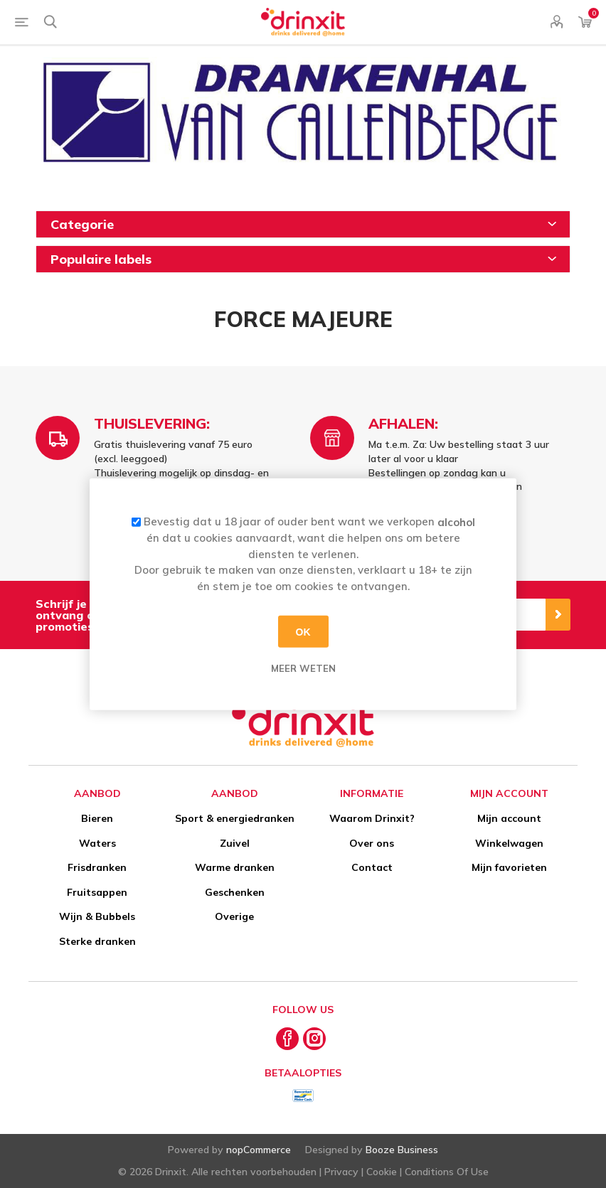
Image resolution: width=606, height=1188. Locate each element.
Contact (372, 867)
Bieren (97, 818)
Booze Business (402, 1149)
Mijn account (509, 818)
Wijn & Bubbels (97, 916)
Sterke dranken (97, 941)
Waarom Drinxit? (372, 818)
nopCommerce (258, 1149)
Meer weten (303, 668)
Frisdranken (97, 867)
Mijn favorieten (509, 867)
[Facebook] (287, 1038)
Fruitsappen (97, 892)
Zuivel (235, 843)
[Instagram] (314, 1038)
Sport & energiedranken (234, 818)
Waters (97, 843)
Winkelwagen (509, 843)
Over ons (371, 843)
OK (303, 631)
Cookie (381, 1171)
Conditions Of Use (447, 1171)
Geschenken (235, 892)
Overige (234, 916)
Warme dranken (235, 867)
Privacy (341, 1171)
